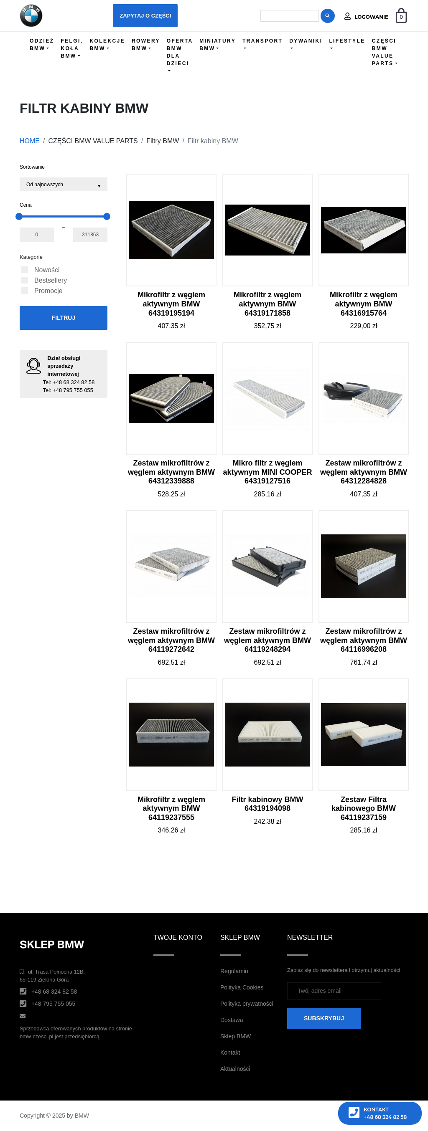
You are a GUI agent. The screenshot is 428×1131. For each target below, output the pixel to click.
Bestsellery (50, 280)
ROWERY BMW (146, 44)
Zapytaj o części (145, 16)
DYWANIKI (305, 41)
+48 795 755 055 (73, 390)
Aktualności (235, 1068)
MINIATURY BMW (217, 44)
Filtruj (64, 317)
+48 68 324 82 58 (73, 382)
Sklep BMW (235, 1036)
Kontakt (230, 1052)
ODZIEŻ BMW (42, 44)
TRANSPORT (262, 41)
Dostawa (231, 1020)
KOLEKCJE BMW (107, 44)
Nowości (46, 269)
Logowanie (366, 16)
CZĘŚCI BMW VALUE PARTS (384, 52)
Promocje (48, 290)
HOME (30, 140)
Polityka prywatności (246, 1003)
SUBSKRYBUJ (324, 1018)
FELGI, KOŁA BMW (72, 48)
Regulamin (234, 971)
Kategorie (31, 257)
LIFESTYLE (347, 41)
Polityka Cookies (242, 987)
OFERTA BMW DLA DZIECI (180, 52)
